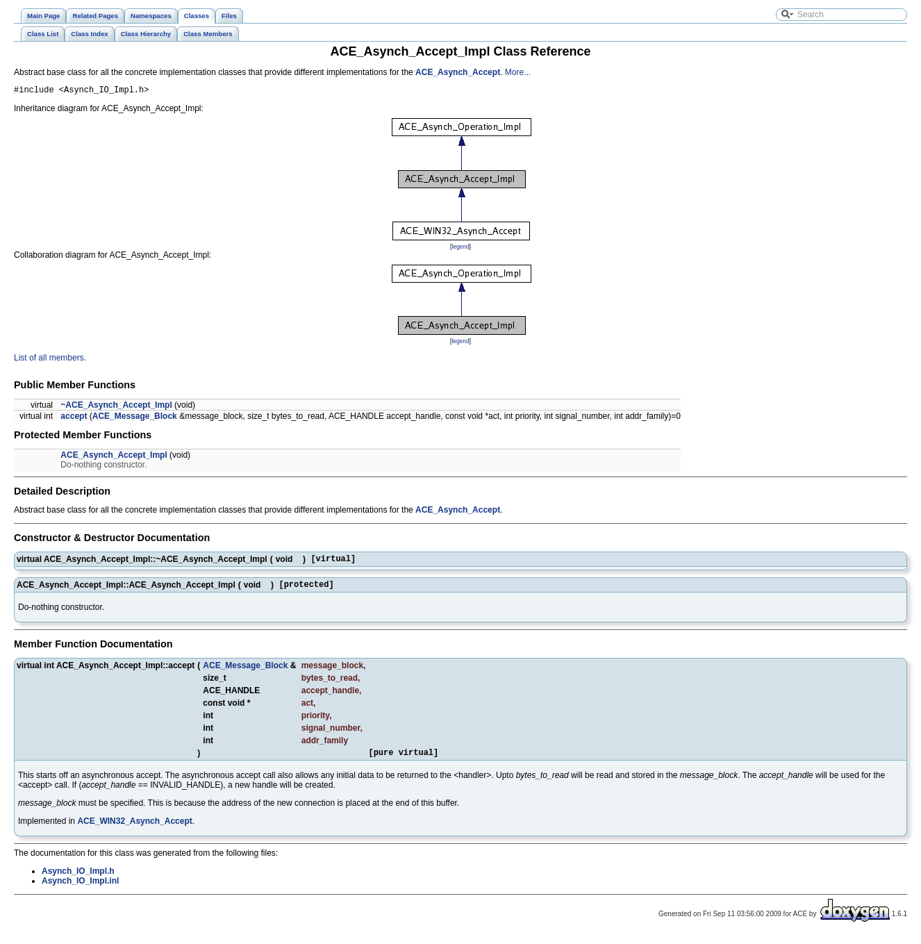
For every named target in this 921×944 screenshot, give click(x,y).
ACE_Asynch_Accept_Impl (113, 457)
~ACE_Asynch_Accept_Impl (116, 407)
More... (518, 72)
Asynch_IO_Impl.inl (80, 889)
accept (73, 418)
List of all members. (50, 360)
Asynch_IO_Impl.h (78, 879)
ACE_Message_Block (134, 418)
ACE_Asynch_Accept (457, 72)
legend (460, 248)
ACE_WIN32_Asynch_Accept (134, 829)
